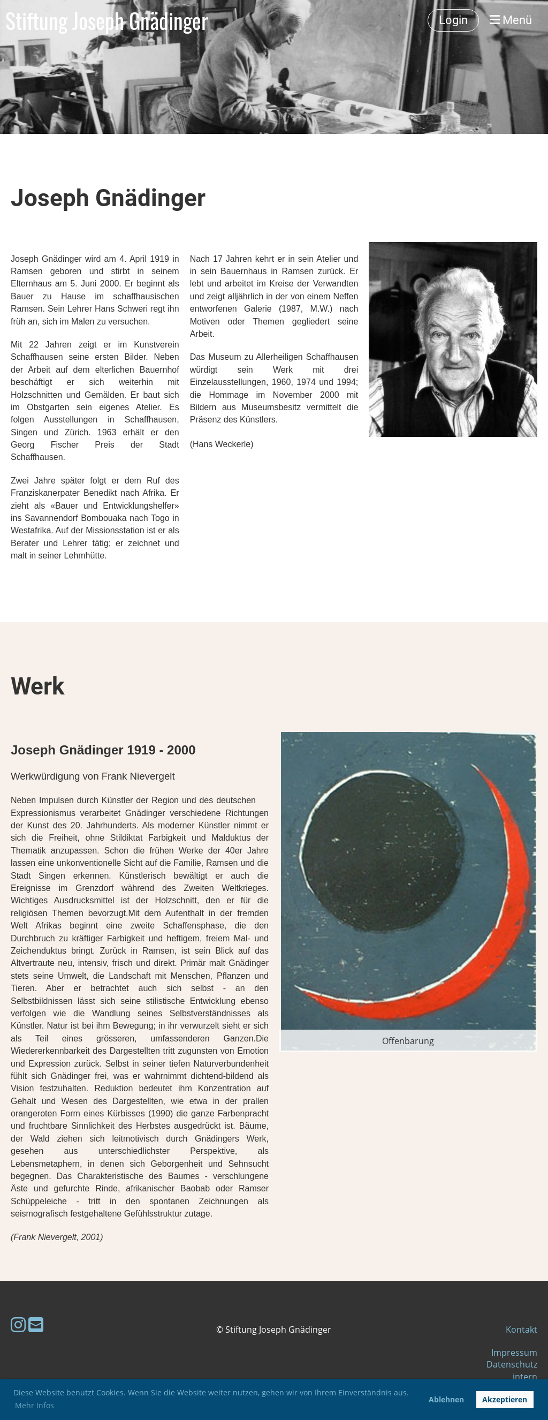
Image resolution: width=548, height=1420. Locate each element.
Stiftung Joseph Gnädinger (106, 20)
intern (525, 1377)
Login (453, 20)
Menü (511, 20)
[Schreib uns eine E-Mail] (35, 1324)
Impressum (514, 1352)
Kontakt (521, 1329)
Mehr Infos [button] (34, 1405)
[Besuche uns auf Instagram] (18, 1324)
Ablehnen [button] (446, 1399)
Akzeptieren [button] (504, 1399)
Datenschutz (511, 1364)
